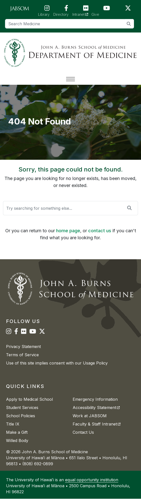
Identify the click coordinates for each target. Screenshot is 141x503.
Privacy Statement (23, 350)
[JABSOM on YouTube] (106, 9)
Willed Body (17, 444)
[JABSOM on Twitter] (128, 9)
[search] (129, 23)
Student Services (22, 411)
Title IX (12, 428)
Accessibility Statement (96, 411)
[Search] (69, 23)
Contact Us (83, 436)
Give (95, 14)
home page (68, 234)
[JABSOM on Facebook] (66, 9)
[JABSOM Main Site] (19, 8)
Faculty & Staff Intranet (96, 428)
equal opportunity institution (91, 484)
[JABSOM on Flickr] (85, 9)
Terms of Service (22, 359)
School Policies (20, 420)
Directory (61, 14)
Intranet (82, 14)
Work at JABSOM (90, 420)
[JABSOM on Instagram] (47, 9)
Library (44, 14)
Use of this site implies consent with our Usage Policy (57, 367)
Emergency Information (95, 403)
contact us (99, 234)
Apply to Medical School (29, 403)
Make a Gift (17, 436)
